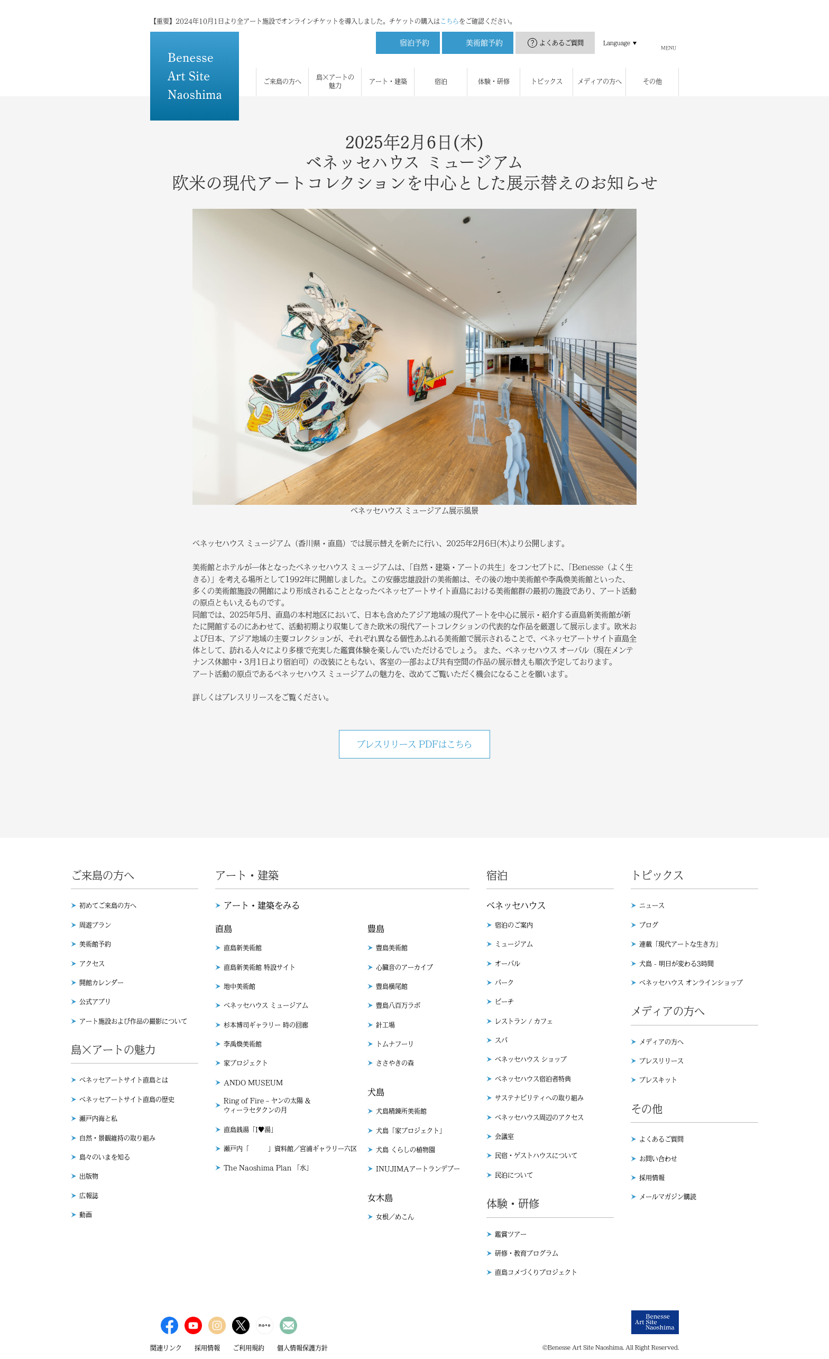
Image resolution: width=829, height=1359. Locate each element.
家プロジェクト (246, 1063)
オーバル (507, 963)
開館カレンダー (101, 982)
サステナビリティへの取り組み (539, 1098)
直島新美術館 (243, 948)
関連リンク (166, 1348)
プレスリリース (661, 1061)
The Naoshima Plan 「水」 (268, 1167)
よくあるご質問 (561, 32)
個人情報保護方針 (302, 1348)
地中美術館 (239, 986)
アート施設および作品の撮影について (133, 1021)
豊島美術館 (392, 948)
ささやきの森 (395, 1063)
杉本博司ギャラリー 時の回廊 (266, 1025)
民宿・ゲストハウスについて (536, 1155)
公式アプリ (95, 1002)
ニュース (652, 905)
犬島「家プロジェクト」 (411, 1130)
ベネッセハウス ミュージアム (266, 1005)
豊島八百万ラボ (398, 1005)
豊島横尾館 (392, 986)
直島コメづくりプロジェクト (536, 1272)
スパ (501, 1040)
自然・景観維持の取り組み (117, 1138)
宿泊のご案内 (514, 925)
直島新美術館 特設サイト (260, 967)
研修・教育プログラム (526, 1253)
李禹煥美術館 (243, 1044)
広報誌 (88, 1195)
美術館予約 (95, 944)
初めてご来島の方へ (107, 905)
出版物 (88, 1176)
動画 (85, 1215)
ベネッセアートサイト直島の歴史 (126, 1099)
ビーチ (504, 1002)
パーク (504, 982)
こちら (449, 10)
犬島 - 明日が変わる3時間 (676, 963)
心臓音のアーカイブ (404, 967)
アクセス (92, 963)
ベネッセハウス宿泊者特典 (533, 1079)
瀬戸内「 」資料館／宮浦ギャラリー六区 (290, 1148)
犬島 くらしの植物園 (405, 1150)
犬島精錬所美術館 (401, 1111)
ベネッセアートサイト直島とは (123, 1080)
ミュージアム (514, 944)
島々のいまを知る (104, 1157)
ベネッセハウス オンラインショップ (691, 982)
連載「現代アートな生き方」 (680, 944)
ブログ (648, 925)
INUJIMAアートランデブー (418, 1169)
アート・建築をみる (262, 905)
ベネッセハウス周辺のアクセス (539, 1117)
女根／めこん (395, 1217)
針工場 (385, 1025)
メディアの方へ (661, 1042)
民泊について (514, 1175)
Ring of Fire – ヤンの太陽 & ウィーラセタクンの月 (267, 1105)
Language (616, 32)
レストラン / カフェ (524, 1021)
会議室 (504, 1136)
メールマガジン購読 (667, 1197)
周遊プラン (95, 925)
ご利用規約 (248, 1348)
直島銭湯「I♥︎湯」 (250, 1129)
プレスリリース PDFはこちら (414, 744)
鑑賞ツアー (511, 1234)
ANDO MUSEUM (253, 1082)
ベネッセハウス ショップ (531, 1059)
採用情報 (652, 1178)
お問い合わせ (658, 1158)
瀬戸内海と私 (98, 1118)
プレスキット (658, 1080)
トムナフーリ (395, 1044)
